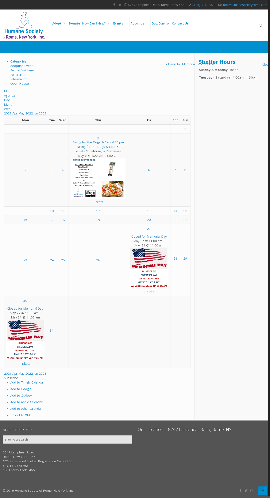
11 (63, 211)
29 (185, 258)
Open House (19, 83)
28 (175, 258)
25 (63, 260)
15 (185, 211)
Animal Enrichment (23, 70)
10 (52, 211)
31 (52, 330)
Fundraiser (18, 74)
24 (52, 260)
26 (98, 260)
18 (63, 220)
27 (149, 228)
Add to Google (20, 389)
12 (98, 211)
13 (149, 211)
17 (52, 220)
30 (25, 300)
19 (98, 220)
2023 (42, 113)
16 (25, 220)
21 (175, 220)
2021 (8, 113)
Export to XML (20, 415)
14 (175, 211)
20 (149, 220)
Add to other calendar (26, 408)
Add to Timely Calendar (27, 382)
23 (25, 260)
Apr (15, 113)
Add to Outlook (21, 395)
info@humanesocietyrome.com (245, 5)
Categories (18, 61)
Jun (36, 113)
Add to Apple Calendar (26, 402)
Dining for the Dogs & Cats (96, 146)
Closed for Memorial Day (149, 236)
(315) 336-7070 (204, 5)
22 (185, 220)
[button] (11, 378)
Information (18, 79)
